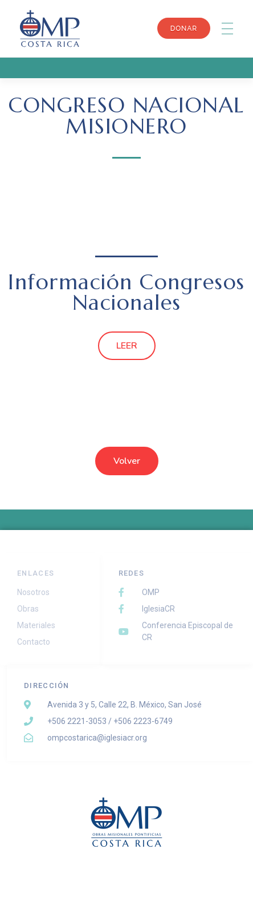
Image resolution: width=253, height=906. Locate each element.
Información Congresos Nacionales (126, 292)
